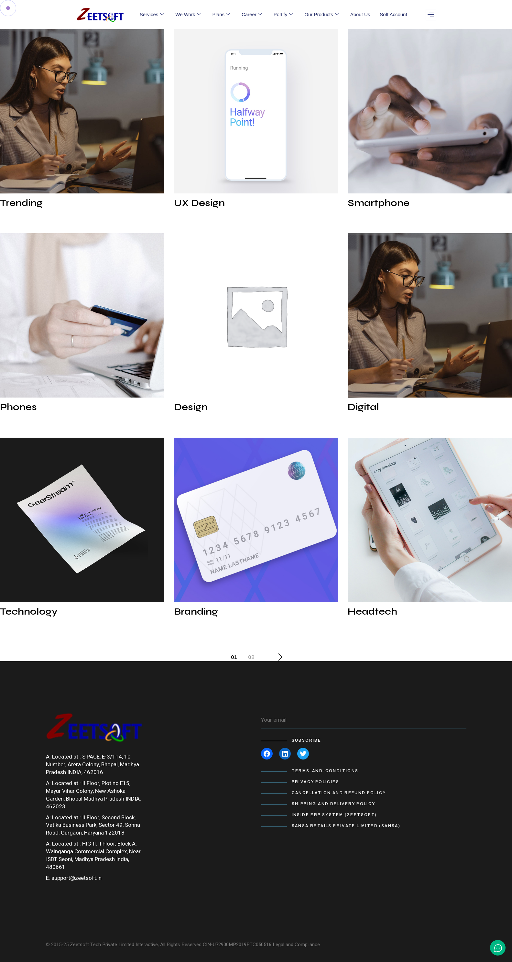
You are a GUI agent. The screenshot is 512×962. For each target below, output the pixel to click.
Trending (21, 203)
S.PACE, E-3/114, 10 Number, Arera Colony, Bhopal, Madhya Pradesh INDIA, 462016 (92, 764)
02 (251, 657)
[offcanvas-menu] (431, 14)
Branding (196, 611)
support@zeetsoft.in (76, 878)
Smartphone (378, 203)
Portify (283, 14)
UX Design (199, 203)
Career (252, 14)
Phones (18, 407)
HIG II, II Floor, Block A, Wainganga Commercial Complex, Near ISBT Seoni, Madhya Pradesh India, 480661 (93, 855)
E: (48, 878)
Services (152, 14)
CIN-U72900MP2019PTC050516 (237, 944)
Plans (221, 14)
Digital (363, 407)
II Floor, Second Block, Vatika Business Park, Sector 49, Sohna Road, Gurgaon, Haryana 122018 (93, 825)
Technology (29, 611)
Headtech (372, 611)
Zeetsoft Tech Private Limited (102, 944)
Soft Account (393, 14)
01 (234, 657)
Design (191, 407)
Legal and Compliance (296, 944)
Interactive (147, 944)
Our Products (321, 14)
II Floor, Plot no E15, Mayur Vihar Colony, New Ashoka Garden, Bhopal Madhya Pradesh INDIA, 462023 (93, 795)
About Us (360, 14)
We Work (188, 14)
